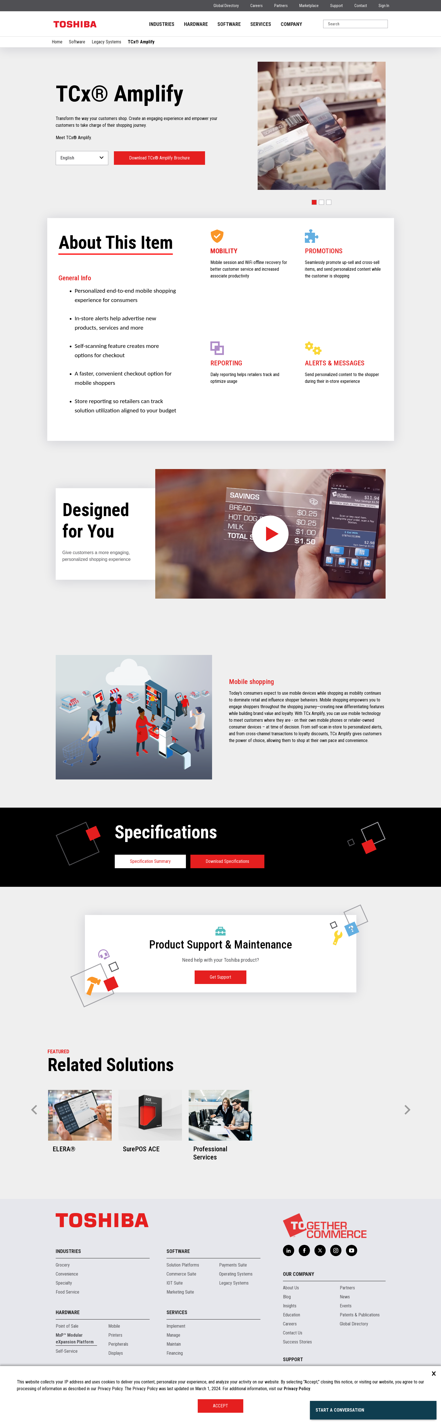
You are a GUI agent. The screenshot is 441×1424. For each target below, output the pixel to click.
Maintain (173, 1344)
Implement (175, 1326)
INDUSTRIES (161, 24)
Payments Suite (233, 1265)
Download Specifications (227, 861)
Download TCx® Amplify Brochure (159, 158)
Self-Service (67, 1351)
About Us (291, 1287)
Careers (256, 5)
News (345, 1296)
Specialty (64, 1283)
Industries (68, 1251)
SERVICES (260, 24)
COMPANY (291, 24)
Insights (289, 1306)
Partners (281, 5)
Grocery (63, 1265)
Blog (287, 1296)
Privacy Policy (297, 1388)
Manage (173, 1335)
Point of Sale (67, 1326)
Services (176, 1312)
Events (346, 1306)
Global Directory (226, 5)
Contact (360, 5)
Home (57, 42)
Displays (115, 1353)
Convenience (67, 1274)
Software (77, 42)
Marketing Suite (180, 1292)
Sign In (384, 5)
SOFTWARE (229, 24)
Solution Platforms (182, 1265)
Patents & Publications (360, 1315)
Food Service (67, 1292)
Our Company (298, 1274)
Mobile (114, 1326)
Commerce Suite (181, 1274)
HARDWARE (196, 24)
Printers (115, 1335)
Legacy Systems (106, 42)
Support (336, 5)
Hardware (68, 1312)
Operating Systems (236, 1274)
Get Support (220, 977)
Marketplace (309, 5)
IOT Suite (174, 1283)
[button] (314, 202)
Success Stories (297, 1342)
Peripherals (118, 1344)
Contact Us (292, 1333)
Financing (174, 1353)
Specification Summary (150, 861)
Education (291, 1315)
